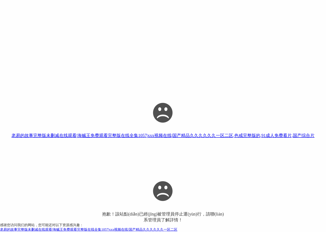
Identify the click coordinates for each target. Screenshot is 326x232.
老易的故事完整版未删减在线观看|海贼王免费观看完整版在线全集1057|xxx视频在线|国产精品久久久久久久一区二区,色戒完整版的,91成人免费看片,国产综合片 (163, 135)
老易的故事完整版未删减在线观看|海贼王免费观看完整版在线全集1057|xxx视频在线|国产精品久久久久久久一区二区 (88, 229)
